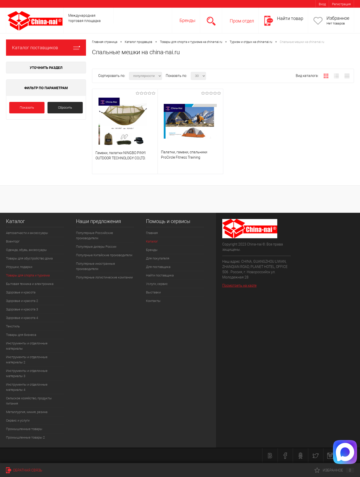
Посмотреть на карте (239, 285)
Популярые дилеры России (96, 246)
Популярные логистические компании (104, 277)
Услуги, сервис (157, 284)
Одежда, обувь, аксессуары (26, 250)
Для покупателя (157, 258)
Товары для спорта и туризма (28, 275)
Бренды (188, 20)
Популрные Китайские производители (104, 255)
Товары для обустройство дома (29, 258)
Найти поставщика (160, 275)
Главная (152, 233)
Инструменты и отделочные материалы (27, 345)
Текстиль (13, 326)
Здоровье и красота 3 (22, 309)
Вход (322, 4)
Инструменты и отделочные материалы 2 (27, 359)
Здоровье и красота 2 (22, 301)
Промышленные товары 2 (25, 437)
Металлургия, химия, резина (27, 412)
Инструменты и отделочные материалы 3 (27, 373)
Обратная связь (24, 470)
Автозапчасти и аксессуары (27, 233)
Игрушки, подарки (19, 267)
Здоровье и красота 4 (22, 318)
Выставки (153, 292)
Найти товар (290, 18)
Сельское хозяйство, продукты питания (29, 400)
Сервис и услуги (18, 420)
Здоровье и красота (21, 292)
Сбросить (65, 107)
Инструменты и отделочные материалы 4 (27, 387)
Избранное (337, 18)
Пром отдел (242, 20)
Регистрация (341, 4)
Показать (27, 107)
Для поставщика (158, 267)
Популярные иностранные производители (95, 266)
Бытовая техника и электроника (30, 284)
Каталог (152, 241)
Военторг (13, 241)
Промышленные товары (24, 429)
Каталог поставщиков (46, 47)
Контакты (153, 301)
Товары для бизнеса (21, 335)
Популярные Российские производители (94, 235)
